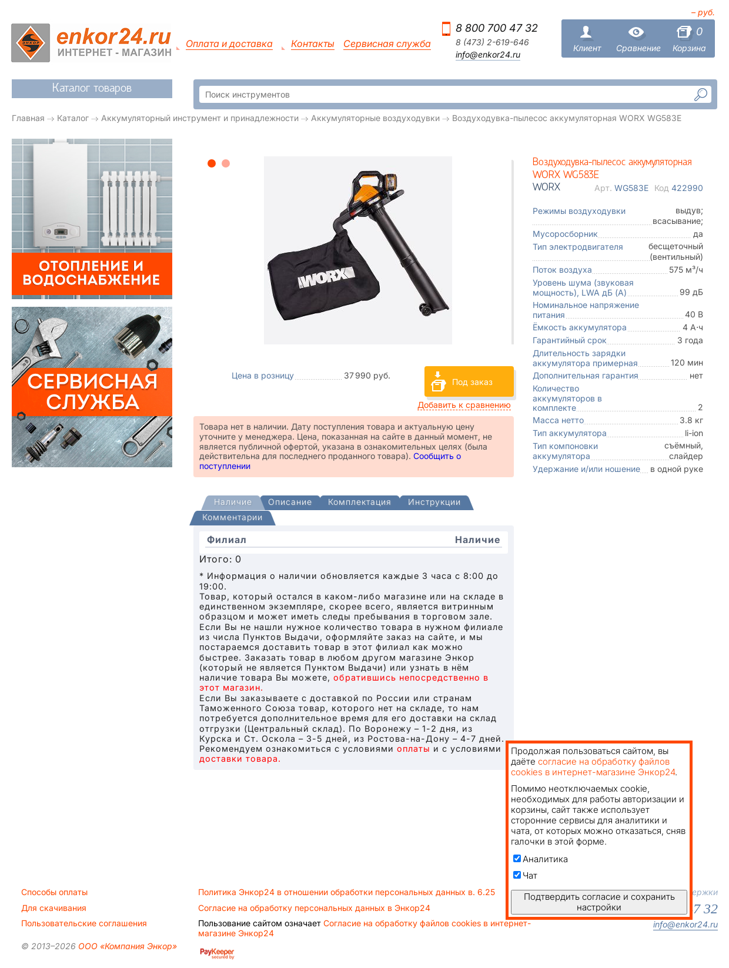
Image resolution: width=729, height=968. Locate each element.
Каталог (73, 118)
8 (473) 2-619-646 (492, 42)
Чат (525, 875)
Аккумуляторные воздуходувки (375, 118)
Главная (28, 118)
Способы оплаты (54, 892)
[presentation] (233, 502)
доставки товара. (240, 758)
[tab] (233, 503)
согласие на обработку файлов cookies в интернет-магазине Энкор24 (593, 767)
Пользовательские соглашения (84, 923)
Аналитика (540, 859)
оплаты (413, 748)
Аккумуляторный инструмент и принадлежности (200, 118)
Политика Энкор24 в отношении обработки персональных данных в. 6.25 (346, 892)
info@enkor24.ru (488, 54)
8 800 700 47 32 (497, 28)
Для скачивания (53, 908)
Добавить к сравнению (464, 405)
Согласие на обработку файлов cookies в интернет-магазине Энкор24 (364, 928)
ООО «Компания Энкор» (126, 946)
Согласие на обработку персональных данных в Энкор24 (314, 908)
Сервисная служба (387, 43)
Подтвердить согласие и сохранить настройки (599, 902)
